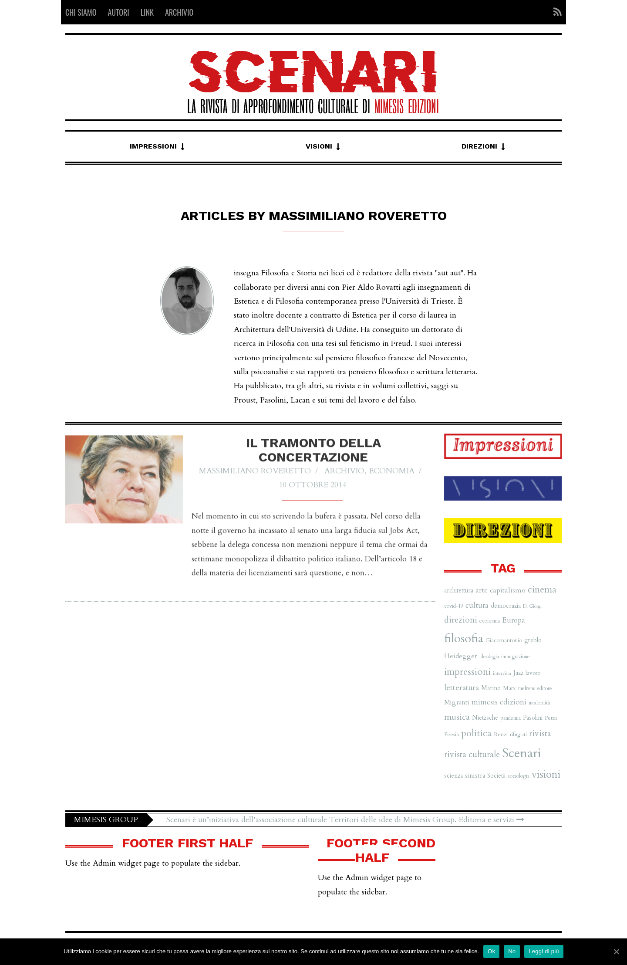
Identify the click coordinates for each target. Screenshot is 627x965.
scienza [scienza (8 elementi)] (453, 776)
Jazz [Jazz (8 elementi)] (518, 673)
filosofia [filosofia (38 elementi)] (463, 638)
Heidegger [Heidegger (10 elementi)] (460, 656)
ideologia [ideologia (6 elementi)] (489, 656)
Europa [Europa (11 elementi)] (513, 620)
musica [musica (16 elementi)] (457, 717)
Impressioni (153, 146)
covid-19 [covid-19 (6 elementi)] (453, 606)
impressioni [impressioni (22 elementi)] (467, 671)
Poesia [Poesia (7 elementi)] (451, 734)
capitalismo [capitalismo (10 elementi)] (508, 590)
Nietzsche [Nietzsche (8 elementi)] (485, 718)
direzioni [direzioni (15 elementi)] (460, 620)
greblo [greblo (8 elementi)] (533, 640)
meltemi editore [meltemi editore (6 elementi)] (535, 688)
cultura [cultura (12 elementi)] (477, 605)
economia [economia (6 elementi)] (489, 620)
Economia (392, 476)
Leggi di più (544, 951)
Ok (491, 951)
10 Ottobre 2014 (312, 490)
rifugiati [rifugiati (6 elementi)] (518, 734)
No (512, 951)
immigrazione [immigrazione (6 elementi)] (515, 656)
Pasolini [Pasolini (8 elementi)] (533, 718)
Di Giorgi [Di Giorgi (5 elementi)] (532, 606)
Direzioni (479, 146)
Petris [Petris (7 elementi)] (551, 718)
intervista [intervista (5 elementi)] (502, 673)
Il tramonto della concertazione (313, 456)
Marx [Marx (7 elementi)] (509, 688)
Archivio (344, 476)
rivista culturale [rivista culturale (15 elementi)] (472, 754)
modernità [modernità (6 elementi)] (539, 702)
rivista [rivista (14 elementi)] (540, 733)
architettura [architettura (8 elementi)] (458, 590)
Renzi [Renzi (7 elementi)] (501, 734)
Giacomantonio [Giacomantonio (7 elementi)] (503, 640)
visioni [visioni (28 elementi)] (546, 774)
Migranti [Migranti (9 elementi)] (456, 702)
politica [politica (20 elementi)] (476, 733)
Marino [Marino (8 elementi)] (491, 688)
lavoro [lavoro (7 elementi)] (533, 673)
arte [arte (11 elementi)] (481, 590)
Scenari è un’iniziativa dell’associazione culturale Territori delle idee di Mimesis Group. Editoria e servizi (345, 819)
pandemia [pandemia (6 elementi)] (510, 717)
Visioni (319, 146)
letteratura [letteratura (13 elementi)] (461, 687)
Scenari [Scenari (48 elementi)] (521, 753)
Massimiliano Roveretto (255, 476)
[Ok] (616, 951)
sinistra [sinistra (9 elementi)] (475, 775)
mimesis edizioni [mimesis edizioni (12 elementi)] (499, 702)
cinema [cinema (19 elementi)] (542, 589)
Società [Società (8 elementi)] (496, 776)
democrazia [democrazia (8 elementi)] (506, 606)
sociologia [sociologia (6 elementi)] (518, 775)
